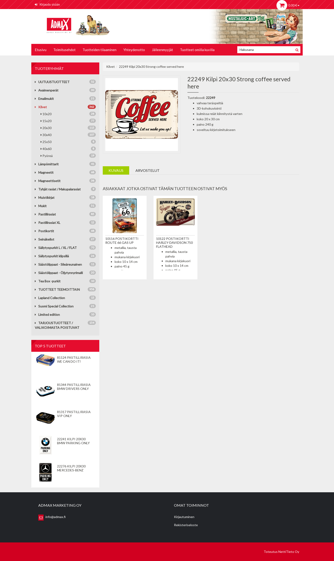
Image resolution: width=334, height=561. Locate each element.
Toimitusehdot (64, 50)
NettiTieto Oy (288, 552)
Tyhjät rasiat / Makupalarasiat (58, 189)
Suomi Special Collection (54, 306)
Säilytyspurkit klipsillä (52, 256)
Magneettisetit (48, 181)
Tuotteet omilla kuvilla (197, 50)
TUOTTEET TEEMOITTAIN (57, 289)
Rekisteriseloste (186, 525)
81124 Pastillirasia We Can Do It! (74, 359)
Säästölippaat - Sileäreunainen (58, 264)
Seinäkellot (44, 239)
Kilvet (41, 107)
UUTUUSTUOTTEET (52, 82)
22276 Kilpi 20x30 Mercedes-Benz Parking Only (71, 470)
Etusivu (40, 50)
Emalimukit (44, 99)
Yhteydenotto (134, 50)
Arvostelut (147, 170)
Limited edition (47, 314)
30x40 (68, 135)
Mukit (41, 206)
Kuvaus (116, 170)
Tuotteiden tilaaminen (99, 50)
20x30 (68, 128)
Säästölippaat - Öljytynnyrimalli (59, 273)
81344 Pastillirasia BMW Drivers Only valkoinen (74, 389)
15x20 (68, 121)
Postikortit (44, 231)
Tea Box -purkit (48, 281)
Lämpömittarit (47, 164)
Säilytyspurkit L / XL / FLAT (56, 248)
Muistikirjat (45, 197)
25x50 (68, 142)
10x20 (68, 114)
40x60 (68, 149)
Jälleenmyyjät (162, 50)
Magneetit (44, 172)
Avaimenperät (46, 90)
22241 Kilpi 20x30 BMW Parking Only (73, 441)
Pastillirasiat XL (47, 223)
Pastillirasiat (45, 214)
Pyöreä (68, 155)
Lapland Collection (50, 298)
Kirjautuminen (184, 517)
